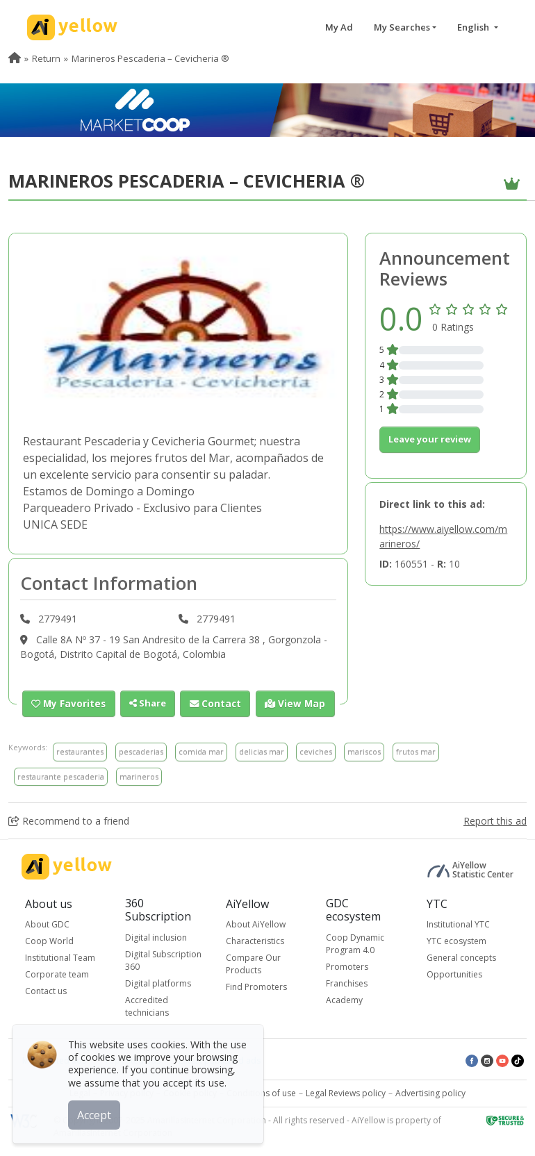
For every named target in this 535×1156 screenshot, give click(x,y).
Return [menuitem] (46, 58)
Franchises (347, 983)
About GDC (47, 924)
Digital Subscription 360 (163, 960)
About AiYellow (256, 924)
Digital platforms (158, 983)
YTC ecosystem (456, 941)
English (474, 27)
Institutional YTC (458, 924)
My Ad (339, 27)
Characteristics (255, 941)
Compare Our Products (253, 964)
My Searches (402, 27)
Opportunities (454, 974)
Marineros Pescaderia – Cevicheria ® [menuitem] (150, 58)
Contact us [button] (46, 991)
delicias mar (261, 751)
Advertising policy (430, 1092)
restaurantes (80, 751)
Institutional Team (60, 958)
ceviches (315, 751)
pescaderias (141, 751)
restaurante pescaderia (60, 775)
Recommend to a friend (68, 820)
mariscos (364, 751)
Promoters (347, 966)
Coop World (49, 941)
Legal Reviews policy (346, 1092)
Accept (96, 1113)
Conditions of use (261, 1092)
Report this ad (495, 820)
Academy (344, 999)
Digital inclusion (156, 937)
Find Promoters (256, 987)
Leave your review (429, 439)
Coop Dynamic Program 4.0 (355, 943)
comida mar (201, 751)
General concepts (461, 958)
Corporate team (57, 974)
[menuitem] (14, 58)
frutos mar (416, 751)
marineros (139, 775)
